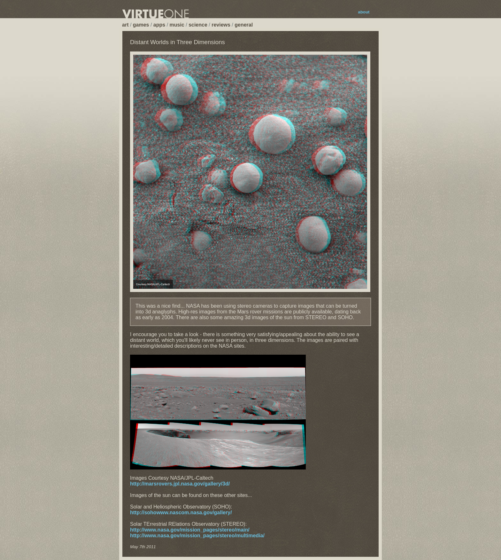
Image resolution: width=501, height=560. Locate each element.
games (141, 25)
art (125, 25)
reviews (221, 25)
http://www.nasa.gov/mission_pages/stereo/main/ (190, 529)
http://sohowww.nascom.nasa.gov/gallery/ (181, 512)
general (244, 25)
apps (159, 25)
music (177, 25)
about (363, 12)
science (198, 25)
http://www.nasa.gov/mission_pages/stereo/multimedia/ (197, 535)
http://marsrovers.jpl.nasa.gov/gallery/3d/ (180, 483)
